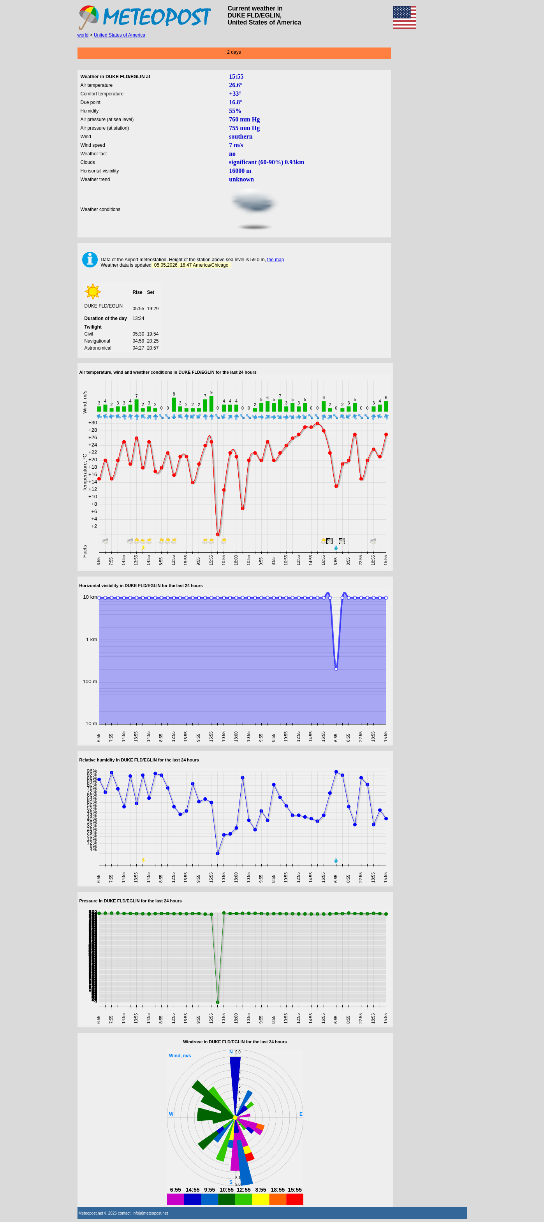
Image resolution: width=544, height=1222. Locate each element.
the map (275, 259)
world (83, 35)
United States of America (119, 35)
